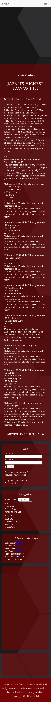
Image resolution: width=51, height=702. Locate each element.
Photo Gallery (11, 516)
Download (9, 506)
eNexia (7, 3)
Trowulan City (11, 521)
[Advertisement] (25, 35)
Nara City (9, 524)
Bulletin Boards (11, 509)
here (24, 475)
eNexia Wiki (10, 527)
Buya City (9, 518)
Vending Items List (13, 511)
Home (7, 503)
